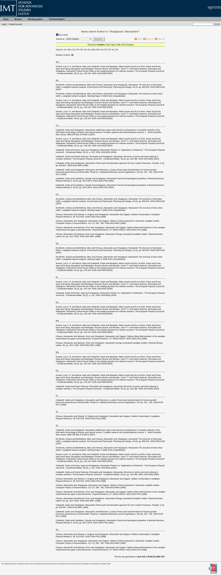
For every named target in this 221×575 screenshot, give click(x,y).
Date (119, 44)
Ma (93, 49)
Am (65, 49)
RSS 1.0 (149, 39)
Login (4, 24)
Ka (89, 49)
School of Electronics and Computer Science (57, 564)
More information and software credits (99, 564)
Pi (106, 49)
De (81, 49)
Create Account (15, 24)
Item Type (110, 44)
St (109, 49)
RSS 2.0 (161, 39)
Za (117, 49)
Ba (69, 49)
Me (98, 49)
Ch (77, 49)
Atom (139, 39)
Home (6, 19)
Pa (102, 49)
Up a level (63, 35)
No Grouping (128, 44)
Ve (113, 49)
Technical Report (57, 19)
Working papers (35, 19)
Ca (73, 49)
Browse (18, 19)
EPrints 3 (27, 564)
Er (86, 49)
